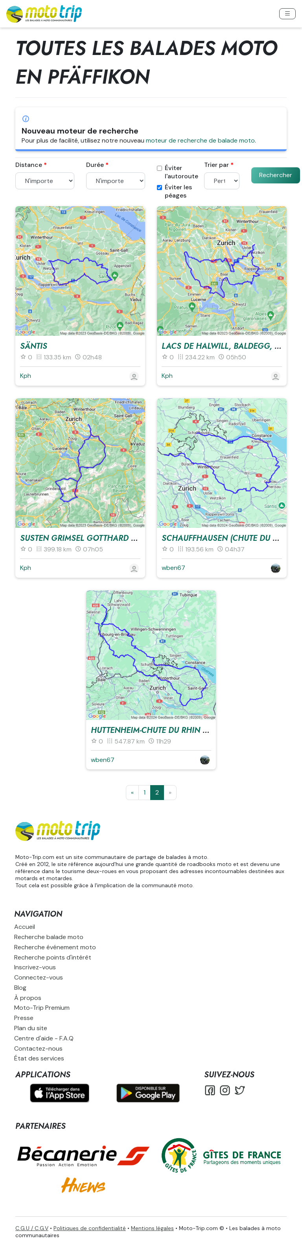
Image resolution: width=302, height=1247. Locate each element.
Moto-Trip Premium (42, 1007)
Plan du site (30, 1028)
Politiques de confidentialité (89, 1228)
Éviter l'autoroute (177, 172)
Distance (28, 165)
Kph (25, 376)
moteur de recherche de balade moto (200, 140)
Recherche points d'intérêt (52, 957)
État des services (39, 1058)
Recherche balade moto (48, 937)
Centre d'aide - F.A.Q (44, 1038)
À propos (27, 998)
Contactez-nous (38, 1048)
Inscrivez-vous (35, 967)
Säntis (33, 346)
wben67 (173, 568)
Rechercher (275, 175)
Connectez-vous (38, 977)
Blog (20, 987)
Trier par (216, 165)
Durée (95, 165)
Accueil (24, 927)
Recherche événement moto (55, 947)
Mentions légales (152, 1228)
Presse (23, 1018)
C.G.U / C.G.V (31, 1228)
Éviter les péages (174, 191)
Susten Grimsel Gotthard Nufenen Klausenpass (121, 538)
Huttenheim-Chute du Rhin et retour (166, 730)
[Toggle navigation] (287, 13)
